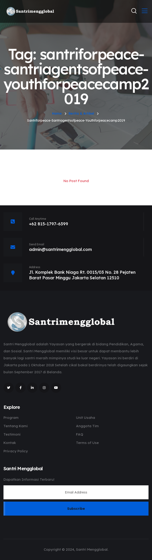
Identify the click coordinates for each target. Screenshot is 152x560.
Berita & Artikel (81, 113)
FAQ (79, 434)
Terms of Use (87, 442)
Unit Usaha (85, 417)
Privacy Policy (15, 451)
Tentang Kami (15, 426)
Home (57, 113)
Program (11, 417)
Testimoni (11, 434)
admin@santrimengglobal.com (60, 249)
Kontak (9, 442)
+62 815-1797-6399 (48, 224)
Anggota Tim (87, 426)
